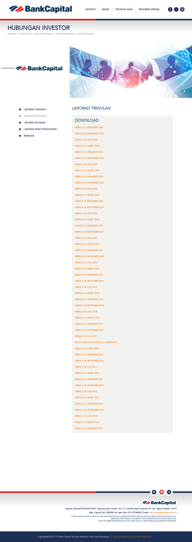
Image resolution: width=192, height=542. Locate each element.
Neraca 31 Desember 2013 (89, 428)
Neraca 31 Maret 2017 (87, 348)
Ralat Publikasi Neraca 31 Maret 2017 (96, 342)
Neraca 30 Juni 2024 (86, 164)
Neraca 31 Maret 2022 (87, 219)
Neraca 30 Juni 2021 (86, 238)
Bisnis (105, 9)
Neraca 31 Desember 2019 (89, 274)
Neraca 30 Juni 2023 (86, 189)
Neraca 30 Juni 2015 (86, 391)
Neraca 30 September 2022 (89, 207)
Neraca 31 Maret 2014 (87, 422)
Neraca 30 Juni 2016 (86, 367)
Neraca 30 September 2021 (89, 231)
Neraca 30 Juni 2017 (86, 336)
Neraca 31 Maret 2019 (87, 293)
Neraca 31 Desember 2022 (89, 201)
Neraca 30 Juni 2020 (86, 262)
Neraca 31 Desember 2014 (89, 403)
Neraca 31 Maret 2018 (87, 317)
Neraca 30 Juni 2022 (86, 213)
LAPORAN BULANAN (35, 122)
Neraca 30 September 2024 (89, 158)
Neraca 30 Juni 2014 (86, 416)
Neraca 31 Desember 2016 (89, 354)
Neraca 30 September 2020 (89, 256)
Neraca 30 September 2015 (89, 385)
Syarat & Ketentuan (122, 536)
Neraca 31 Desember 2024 (89, 152)
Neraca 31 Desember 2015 (89, 379)
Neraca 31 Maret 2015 (87, 397)
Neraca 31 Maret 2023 (87, 195)
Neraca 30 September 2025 (89, 133)
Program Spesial (149, 9)
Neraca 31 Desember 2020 (89, 250)
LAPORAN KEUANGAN (65, 34)
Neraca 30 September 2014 (89, 410)
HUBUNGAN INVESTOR (43, 34)
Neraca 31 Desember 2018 (89, 299)
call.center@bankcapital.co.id (163, 512)
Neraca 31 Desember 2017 (89, 324)
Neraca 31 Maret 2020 (87, 268)
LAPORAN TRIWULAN (85, 34)
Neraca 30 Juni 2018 (86, 311)
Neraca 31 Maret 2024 (87, 170)
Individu (90, 9)
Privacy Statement (142, 536)
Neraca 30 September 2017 (89, 330)
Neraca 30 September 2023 (89, 182)
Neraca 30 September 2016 (89, 360)
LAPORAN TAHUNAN (35, 109)
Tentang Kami (124, 9)
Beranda (12, 34)
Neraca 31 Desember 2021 (89, 225)
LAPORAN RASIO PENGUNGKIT (40, 129)
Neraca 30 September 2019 (89, 281)
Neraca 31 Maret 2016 (87, 373)
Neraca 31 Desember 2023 (89, 176)
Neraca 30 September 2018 (89, 305)
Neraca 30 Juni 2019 (86, 287)
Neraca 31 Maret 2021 (87, 244)
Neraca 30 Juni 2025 (86, 139)
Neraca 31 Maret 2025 (87, 146)
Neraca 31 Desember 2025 (89, 127)
